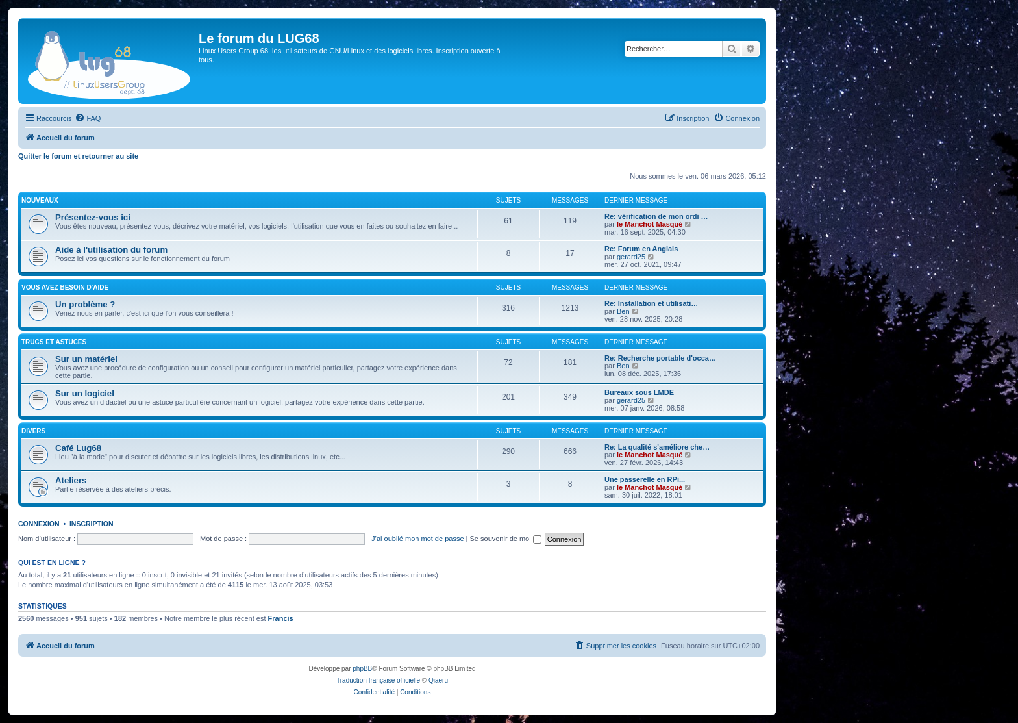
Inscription (91, 523)
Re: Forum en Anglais (641, 249)
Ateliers (70, 480)
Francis (280, 618)
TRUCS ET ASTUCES (53, 342)
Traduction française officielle (378, 680)
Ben (623, 311)
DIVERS (33, 431)
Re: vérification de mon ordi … (656, 216)
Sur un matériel (86, 359)
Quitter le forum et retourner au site (78, 156)
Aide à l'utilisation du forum (111, 250)
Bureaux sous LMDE (639, 392)
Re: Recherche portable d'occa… (660, 358)
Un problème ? (85, 304)
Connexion (39, 523)
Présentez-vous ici (92, 217)
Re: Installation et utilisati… (651, 303)
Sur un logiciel (84, 393)
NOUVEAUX (39, 200)
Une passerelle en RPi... (644, 479)
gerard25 (631, 256)
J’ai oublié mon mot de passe (417, 538)
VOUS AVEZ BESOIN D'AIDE (64, 287)
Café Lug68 (78, 448)
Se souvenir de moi (505, 538)
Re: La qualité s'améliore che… (657, 447)
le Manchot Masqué (649, 224)
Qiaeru (438, 680)
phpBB (362, 668)
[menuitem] (88, 118)
